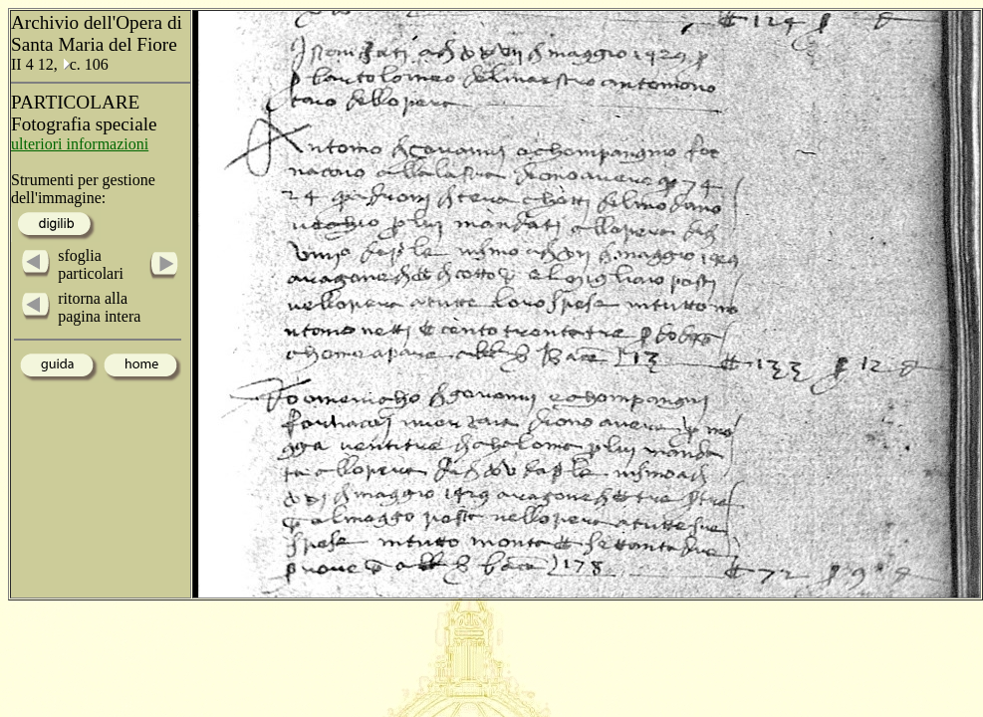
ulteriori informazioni (79, 143)
